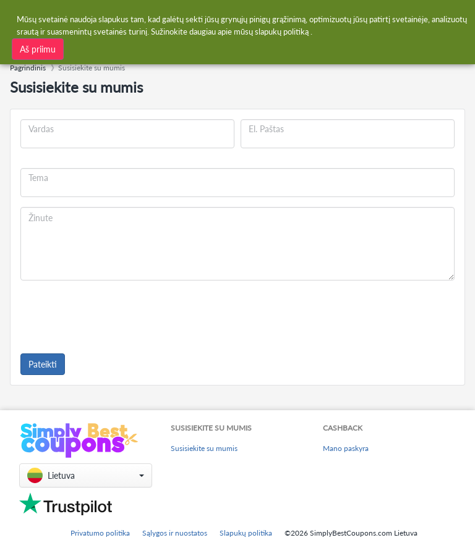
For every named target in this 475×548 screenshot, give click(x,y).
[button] (85, 475)
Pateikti (42, 364)
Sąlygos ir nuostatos (174, 532)
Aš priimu (38, 49)
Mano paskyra (346, 448)
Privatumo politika (100, 532)
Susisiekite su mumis (204, 448)
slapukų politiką (282, 31)
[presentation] (114, 314)
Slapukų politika (246, 532)
